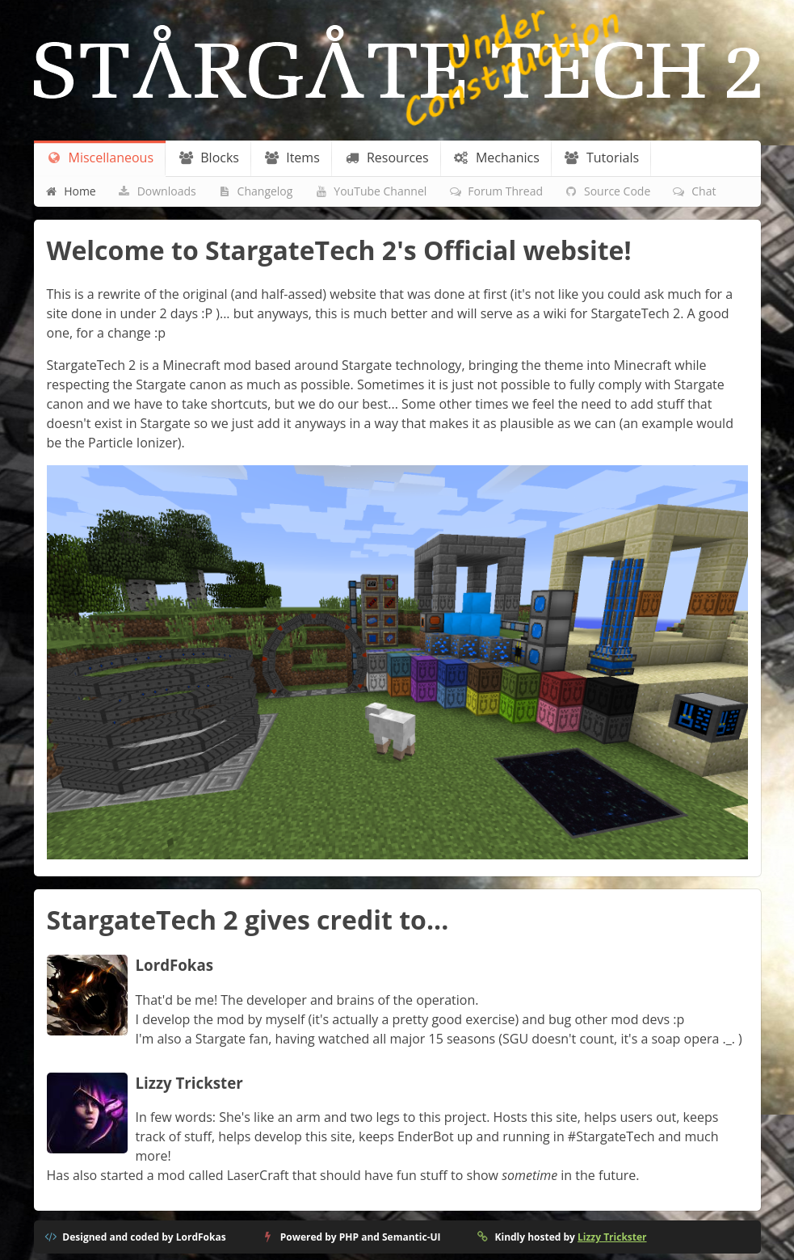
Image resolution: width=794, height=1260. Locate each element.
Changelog (254, 191)
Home (70, 191)
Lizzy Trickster (612, 1237)
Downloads (156, 191)
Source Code (608, 191)
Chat (694, 191)
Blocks (208, 157)
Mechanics (496, 157)
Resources (386, 157)
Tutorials (601, 157)
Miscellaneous (99, 157)
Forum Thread (495, 191)
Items (291, 157)
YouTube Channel (370, 191)
